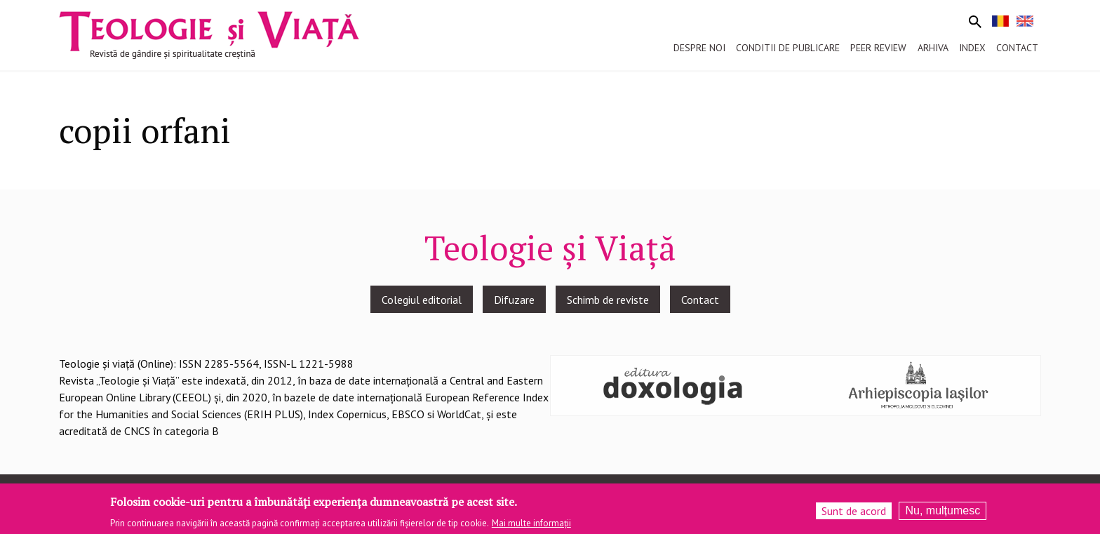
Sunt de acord (853, 514)
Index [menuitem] (972, 47)
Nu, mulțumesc (942, 513)
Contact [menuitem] (1017, 47)
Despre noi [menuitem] (699, 47)
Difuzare (514, 300)
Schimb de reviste (608, 300)
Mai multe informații (531, 525)
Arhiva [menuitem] (933, 47)
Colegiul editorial (422, 300)
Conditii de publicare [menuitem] (788, 47)
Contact (700, 300)
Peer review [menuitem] (878, 47)
